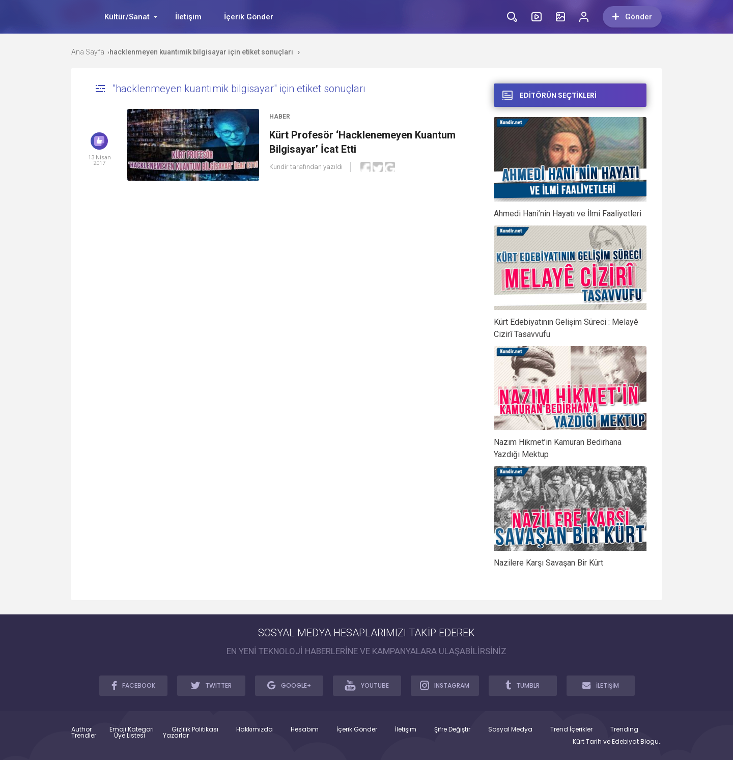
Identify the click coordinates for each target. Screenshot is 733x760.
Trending (624, 729)
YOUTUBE (367, 685)
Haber (279, 116)
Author (81, 729)
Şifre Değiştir (452, 729)
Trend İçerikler (571, 729)
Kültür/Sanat (127, 16)
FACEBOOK (133, 685)
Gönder (632, 16)
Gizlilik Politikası (195, 729)
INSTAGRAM (444, 685)
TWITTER (211, 685)
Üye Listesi (129, 736)
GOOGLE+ (289, 685)
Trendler (83, 736)
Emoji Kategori (131, 729)
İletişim (188, 16)
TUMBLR (522, 685)
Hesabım (305, 729)
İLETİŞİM (600, 685)
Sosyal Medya (510, 729)
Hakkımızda (254, 729)
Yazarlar (176, 736)
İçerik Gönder (248, 16)
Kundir (279, 167)
